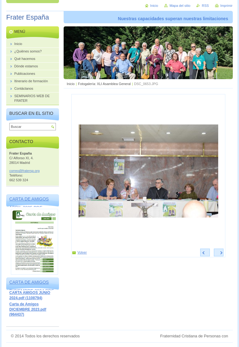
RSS (205, 5)
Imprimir (226, 5)
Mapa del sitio (179, 5)
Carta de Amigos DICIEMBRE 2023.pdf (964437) (27, 309)
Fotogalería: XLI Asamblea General (104, 84)
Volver (82, 252)
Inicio (70, 84)
